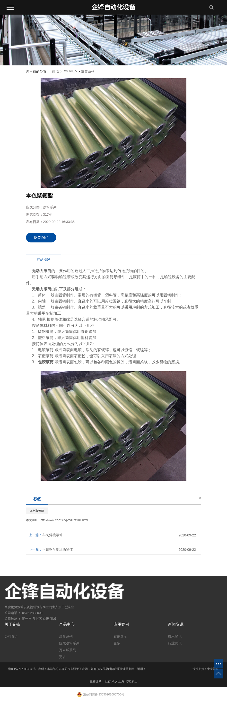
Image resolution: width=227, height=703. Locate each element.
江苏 (108, 681)
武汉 (114, 681)
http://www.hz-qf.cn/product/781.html (64, 520)
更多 (62, 657)
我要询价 (41, 237)
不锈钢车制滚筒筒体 (57, 549)
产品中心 (70, 71)
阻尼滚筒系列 (69, 643)
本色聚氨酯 (37, 511)
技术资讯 (175, 636)
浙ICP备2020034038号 (22, 669)
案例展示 (120, 636)
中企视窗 (213, 669)
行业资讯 (175, 643)
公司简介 (11, 636)
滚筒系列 (88, 71)
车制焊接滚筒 (52, 535)
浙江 (134, 681)
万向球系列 (67, 650)
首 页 (56, 71)
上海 (121, 681)
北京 (128, 681)
